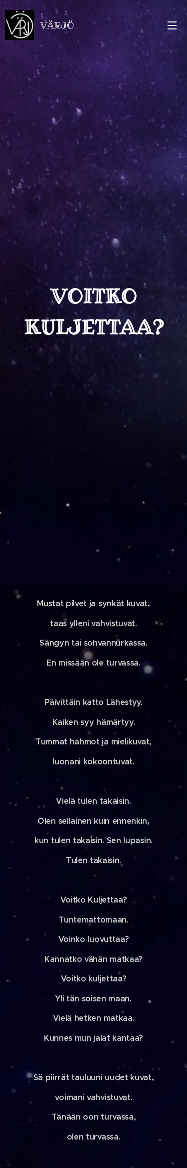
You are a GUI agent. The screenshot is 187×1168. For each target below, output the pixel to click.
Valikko (172, 25)
